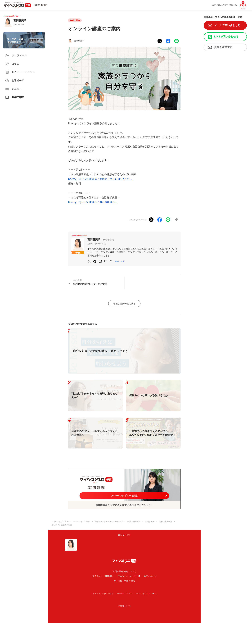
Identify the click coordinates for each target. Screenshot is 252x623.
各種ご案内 (75, 20)
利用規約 (109, 576)
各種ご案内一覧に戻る (124, 303)
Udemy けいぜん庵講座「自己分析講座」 (92, 202)
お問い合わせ (150, 576)
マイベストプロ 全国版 (124, 581)
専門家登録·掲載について (124, 571)
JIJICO (130, 593)
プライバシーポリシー (127, 576)
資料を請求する (223, 47)
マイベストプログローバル (146, 593)
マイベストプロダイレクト (102, 593)
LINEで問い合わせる (226, 36)
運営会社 (96, 576)
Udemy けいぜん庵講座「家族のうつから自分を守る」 (100, 179)
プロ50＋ (120, 593)
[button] (119, 261)
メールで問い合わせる (227, 25)
